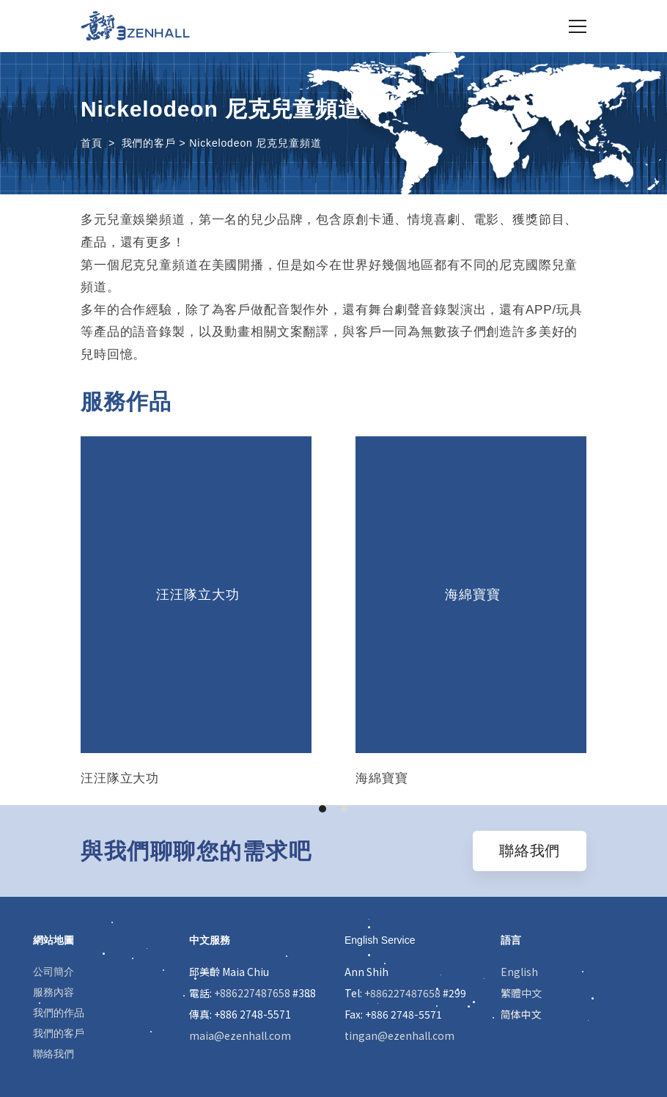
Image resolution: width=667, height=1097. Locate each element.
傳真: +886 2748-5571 (240, 1014)
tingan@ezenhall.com (399, 1035)
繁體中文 (521, 993)
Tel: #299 (405, 993)
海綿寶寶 (470, 594)
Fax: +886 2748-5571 (393, 1014)
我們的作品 (58, 1013)
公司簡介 (53, 971)
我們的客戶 (58, 1033)
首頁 (92, 143)
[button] (322, 808)
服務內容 (53, 992)
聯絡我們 (53, 1054)
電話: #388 (252, 993)
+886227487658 (252, 993)
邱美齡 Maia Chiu (229, 971)
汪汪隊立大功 (195, 594)
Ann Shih (366, 971)
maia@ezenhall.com (240, 1035)
